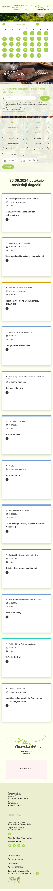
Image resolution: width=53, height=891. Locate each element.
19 (4, 50)
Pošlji (45, 98)
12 (4, 44)
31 (39, 55)
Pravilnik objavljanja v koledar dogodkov (14, 804)
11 (46, 39)
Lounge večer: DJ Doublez (18, 345)
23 (32, 50)
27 (11, 55)
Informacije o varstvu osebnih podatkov (14, 111)
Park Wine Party (13, 612)
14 (18, 44)
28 (18, 55)
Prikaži (8, 167)
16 (32, 44)
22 (25, 50)
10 (39, 39)
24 (39, 50)
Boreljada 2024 (13, 475)
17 (39, 44)
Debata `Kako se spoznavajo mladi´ (22, 568)
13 (11, 44)
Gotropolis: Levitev (14, 388)
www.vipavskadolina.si (16, 841)
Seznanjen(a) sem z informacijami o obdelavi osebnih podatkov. (17, 108)
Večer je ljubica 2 (14, 657)
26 (4, 55)
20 (11, 50)
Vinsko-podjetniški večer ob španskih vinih (25, 256)
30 (32, 55)
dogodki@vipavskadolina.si (18, 798)
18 (46, 44)
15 (25, 44)
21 (18, 50)
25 (46, 50)
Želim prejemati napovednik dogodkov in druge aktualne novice (23, 872)
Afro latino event (13, 434)
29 (25, 55)
